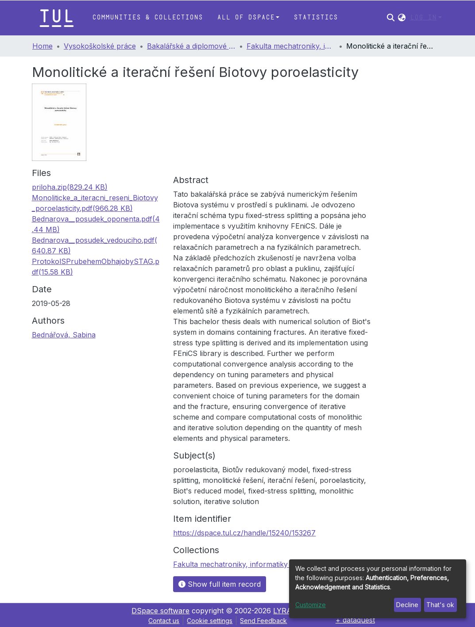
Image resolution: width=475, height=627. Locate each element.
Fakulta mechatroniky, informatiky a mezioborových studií (291, 46)
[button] (401, 17)
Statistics (315, 17)
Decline (407, 604)
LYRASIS (288, 610)
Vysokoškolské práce (100, 46)
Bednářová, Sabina (64, 334)
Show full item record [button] (219, 584)
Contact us (163, 620)
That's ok (440, 604)
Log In (423, 17)
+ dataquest (355, 620)
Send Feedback (263, 620)
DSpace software (160, 610)
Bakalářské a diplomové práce (191, 46)
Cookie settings (209, 620)
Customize (310, 604)
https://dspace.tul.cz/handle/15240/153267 (244, 532)
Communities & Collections (147, 17)
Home (42, 46)
